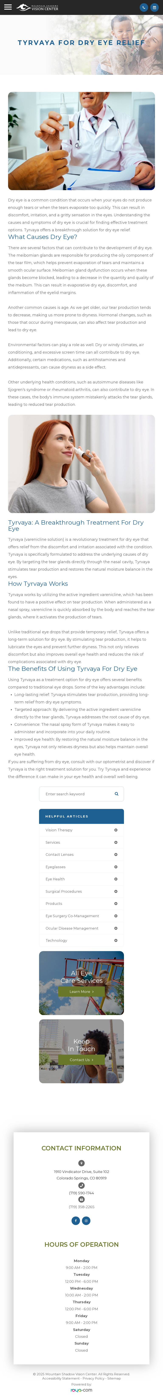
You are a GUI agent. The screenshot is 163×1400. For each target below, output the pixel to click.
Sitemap (114, 1378)
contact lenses (60, 854)
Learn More (80, 991)
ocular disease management (72, 928)
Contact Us (80, 1059)
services (53, 842)
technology (56, 940)
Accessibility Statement (61, 1378)
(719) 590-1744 (81, 1193)
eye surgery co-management (72, 916)
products (54, 903)
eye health (55, 879)
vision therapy (59, 830)
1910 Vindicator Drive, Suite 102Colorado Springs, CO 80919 (81, 1175)
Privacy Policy (93, 1378)
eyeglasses (56, 867)
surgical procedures (64, 891)
